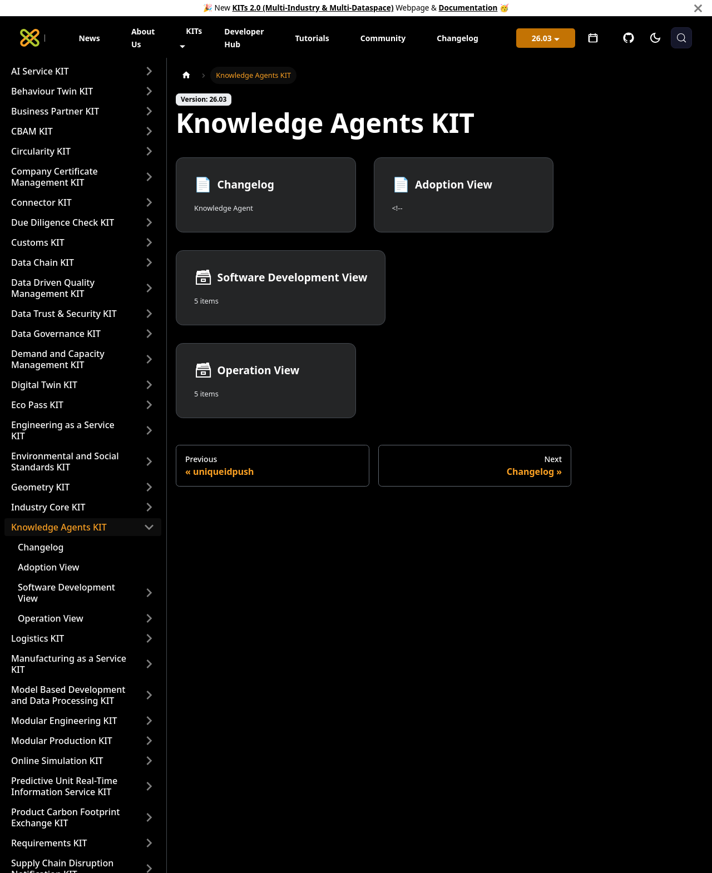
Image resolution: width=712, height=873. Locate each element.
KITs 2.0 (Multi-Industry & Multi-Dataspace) (313, 7)
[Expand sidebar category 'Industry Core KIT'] (149, 507)
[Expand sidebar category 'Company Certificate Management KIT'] (149, 176)
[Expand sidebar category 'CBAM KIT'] (149, 131)
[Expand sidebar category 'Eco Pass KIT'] (149, 405)
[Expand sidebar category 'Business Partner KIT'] (149, 111)
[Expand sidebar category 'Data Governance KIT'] (149, 334)
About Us (143, 37)
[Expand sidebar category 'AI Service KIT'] (149, 71)
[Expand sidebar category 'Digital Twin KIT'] (149, 385)
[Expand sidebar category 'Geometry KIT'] (149, 487)
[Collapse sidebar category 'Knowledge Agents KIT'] (149, 527)
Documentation (468, 7)
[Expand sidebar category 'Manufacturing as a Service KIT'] (149, 663)
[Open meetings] (593, 38)
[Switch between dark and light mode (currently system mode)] (655, 38)
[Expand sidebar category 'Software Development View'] (149, 592)
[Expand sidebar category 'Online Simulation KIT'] (149, 761)
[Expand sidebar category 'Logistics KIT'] (149, 638)
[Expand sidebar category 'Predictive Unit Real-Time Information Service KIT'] (149, 786)
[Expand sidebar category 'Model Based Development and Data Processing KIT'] (149, 695)
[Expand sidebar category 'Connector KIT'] (149, 202)
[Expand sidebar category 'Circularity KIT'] (149, 151)
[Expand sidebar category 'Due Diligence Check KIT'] (149, 222)
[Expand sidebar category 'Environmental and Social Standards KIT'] (149, 461)
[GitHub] (628, 38)
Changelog (457, 38)
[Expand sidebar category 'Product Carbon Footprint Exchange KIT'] (149, 817)
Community (383, 38)
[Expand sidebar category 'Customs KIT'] (149, 242)
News (89, 38)
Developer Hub (244, 37)
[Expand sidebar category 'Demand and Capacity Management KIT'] (149, 359)
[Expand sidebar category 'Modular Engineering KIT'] (149, 721)
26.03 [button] (542, 38)
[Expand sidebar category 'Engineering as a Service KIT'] (149, 430)
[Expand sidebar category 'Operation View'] (149, 618)
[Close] (698, 8)
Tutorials (312, 38)
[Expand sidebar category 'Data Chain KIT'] (149, 262)
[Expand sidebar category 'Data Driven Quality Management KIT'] (149, 288)
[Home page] (186, 75)
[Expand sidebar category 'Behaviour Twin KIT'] (149, 91)
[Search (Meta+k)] (681, 37)
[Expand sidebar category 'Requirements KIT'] (149, 843)
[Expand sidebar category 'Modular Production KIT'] (149, 741)
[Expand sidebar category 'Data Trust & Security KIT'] (149, 314)
